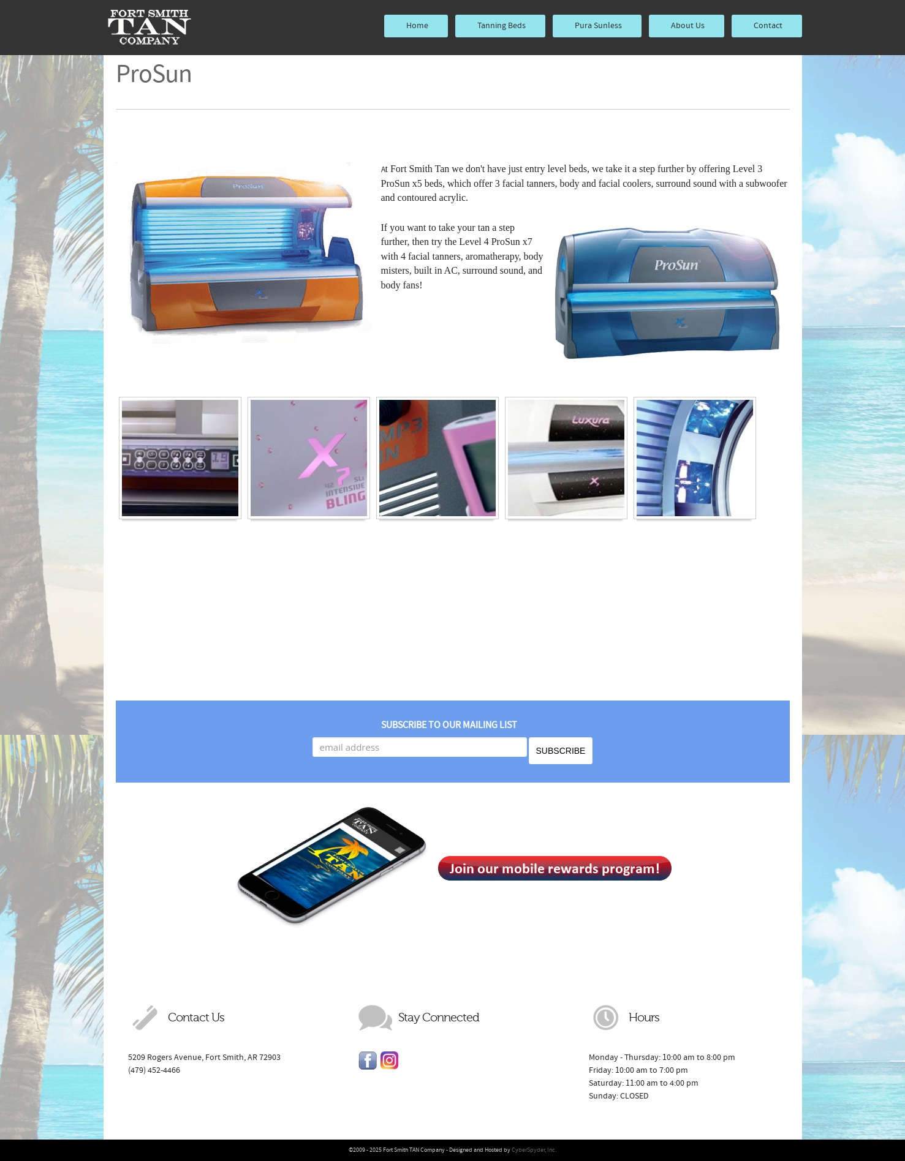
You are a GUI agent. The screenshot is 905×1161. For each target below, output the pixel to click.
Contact (768, 26)
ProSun (154, 74)
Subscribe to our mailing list (449, 725)
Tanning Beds (501, 26)
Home (417, 26)
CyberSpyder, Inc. (534, 1150)
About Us (688, 26)
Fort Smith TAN (149, 27)
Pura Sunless (598, 26)
